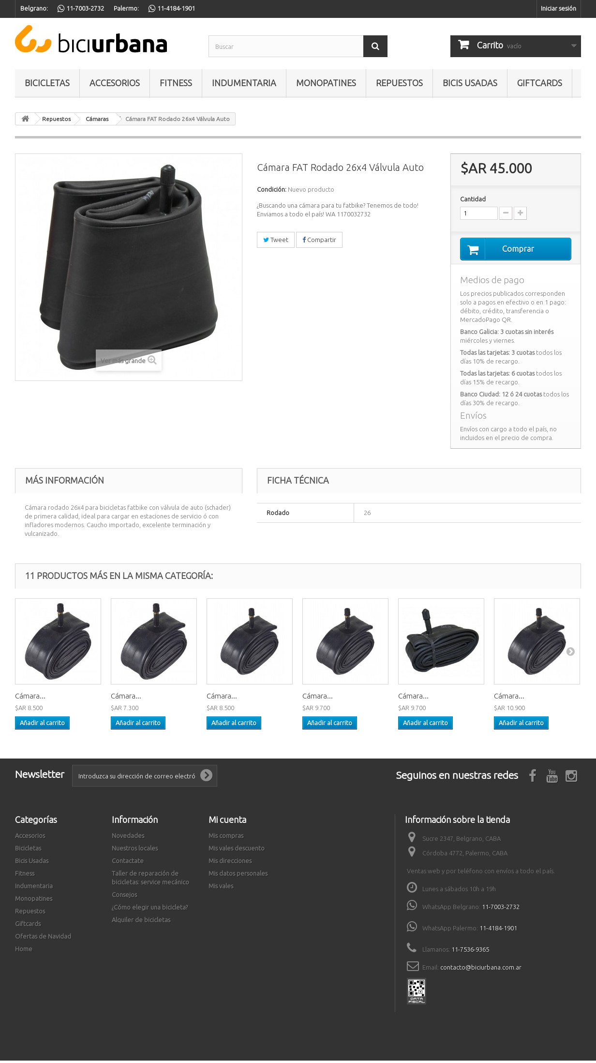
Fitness (176, 83)
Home (23, 951)
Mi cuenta (227, 822)
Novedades (128, 838)
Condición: (271, 189)
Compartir (319, 239)
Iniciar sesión (558, 8)
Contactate (128, 863)
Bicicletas (47, 83)
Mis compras (226, 838)
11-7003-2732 (501, 909)
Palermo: (126, 8)
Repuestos (399, 83)
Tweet (275, 239)
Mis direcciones (230, 863)
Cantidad (473, 199)
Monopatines (326, 83)
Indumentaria (244, 83)
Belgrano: (34, 8)
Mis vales (221, 888)
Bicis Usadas (470, 83)
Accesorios (114, 83)
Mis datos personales (238, 875)
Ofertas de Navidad (43, 938)
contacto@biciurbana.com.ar (481, 969)
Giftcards (539, 83)
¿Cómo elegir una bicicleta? (150, 909)
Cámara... (30, 698)
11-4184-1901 (498, 930)
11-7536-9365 (470, 951)
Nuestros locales (135, 850)
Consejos (124, 897)
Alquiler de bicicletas (141, 922)
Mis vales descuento (237, 850)
